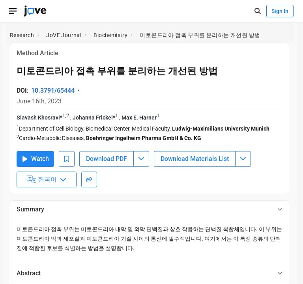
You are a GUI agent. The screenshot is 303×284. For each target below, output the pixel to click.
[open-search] (257, 11)
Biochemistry (110, 35)
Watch (35, 159)
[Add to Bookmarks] (67, 159)
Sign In (279, 11)
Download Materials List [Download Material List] (195, 159)
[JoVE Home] (35, 11)
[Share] (89, 179)
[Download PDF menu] (141, 159)
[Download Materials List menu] (243, 159)
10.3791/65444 (53, 90)
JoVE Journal (63, 35)
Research (22, 35)
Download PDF (106, 159)
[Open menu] (12, 11)
